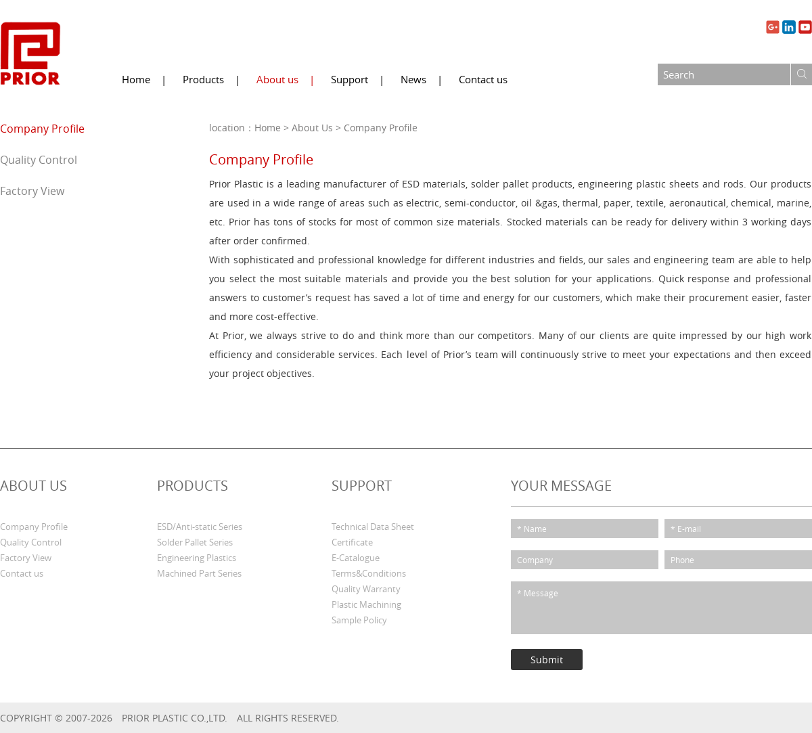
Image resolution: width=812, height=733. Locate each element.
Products (203, 79)
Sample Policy (359, 620)
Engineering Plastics (196, 558)
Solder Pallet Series (195, 542)
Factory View (32, 190)
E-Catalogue (356, 558)
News (413, 79)
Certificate (352, 542)
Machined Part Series (199, 573)
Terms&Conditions (369, 573)
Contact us (483, 79)
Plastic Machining (366, 604)
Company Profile (42, 128)
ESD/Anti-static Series (199, 527)
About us (277, 79)
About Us (312, 127)
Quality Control (38, 159)
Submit (547, 659)
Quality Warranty (366, 589)
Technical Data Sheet (373, 527)
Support (349, 79)
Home (136, 79)
